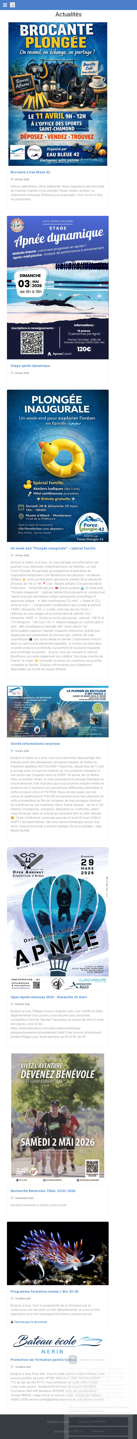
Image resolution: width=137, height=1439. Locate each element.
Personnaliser (98, 1406)
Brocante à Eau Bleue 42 (30, 172)
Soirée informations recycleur (35, 744)
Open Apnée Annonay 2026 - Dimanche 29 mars (49, 997)
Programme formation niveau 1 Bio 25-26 (44, 1291)
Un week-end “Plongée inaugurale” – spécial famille (53, 548)
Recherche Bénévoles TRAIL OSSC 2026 (43, 1191)
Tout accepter (98, 1426)
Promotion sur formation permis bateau (43, 1360)
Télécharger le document (29, 1322)
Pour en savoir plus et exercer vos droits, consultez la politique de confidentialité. (98, 1394)
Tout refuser (98, 1416)
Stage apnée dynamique (30, 366)
